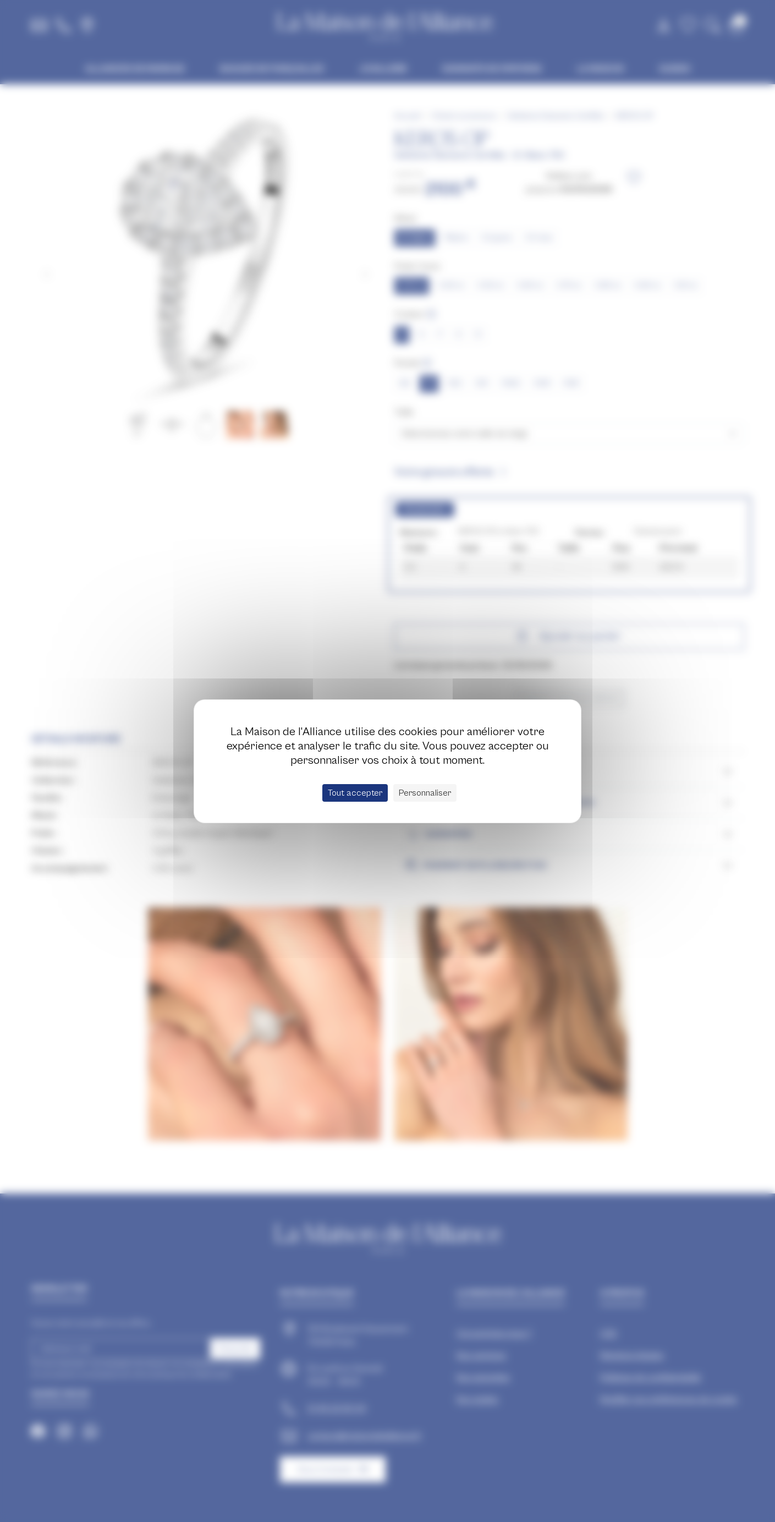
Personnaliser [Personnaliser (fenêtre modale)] (425, 793)
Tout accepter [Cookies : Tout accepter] (355, 793)
